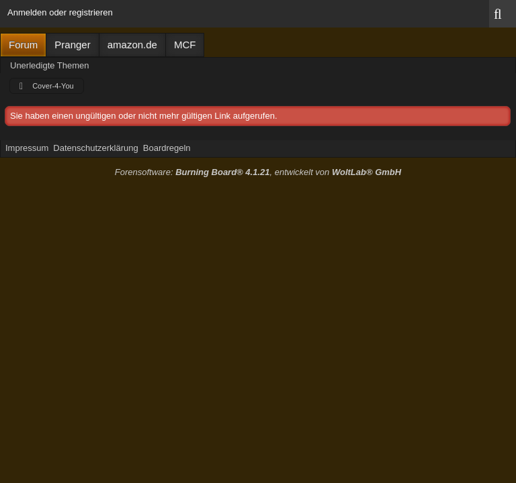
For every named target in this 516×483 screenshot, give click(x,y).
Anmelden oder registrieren (60, 12)
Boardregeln (167, 148)
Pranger (72, 44)
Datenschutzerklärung (95, 148)
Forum (23, 44)
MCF (185, 44)
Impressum (26, 148)
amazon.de (132, 44)
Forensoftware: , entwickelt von (258, 172)
